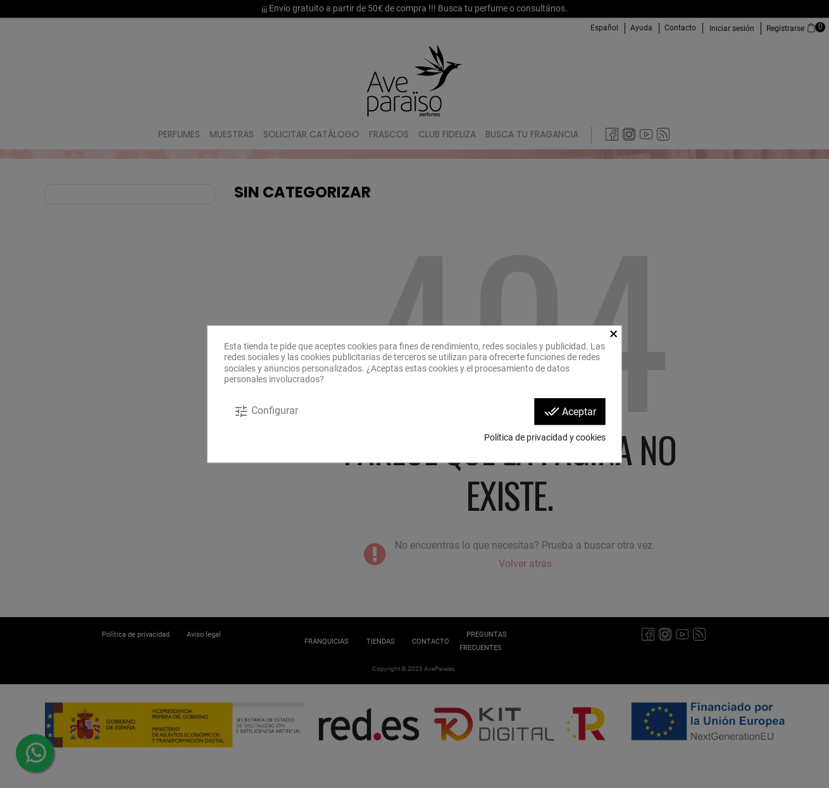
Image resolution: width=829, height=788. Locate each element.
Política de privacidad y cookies (545, 437)
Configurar (266, 411)
